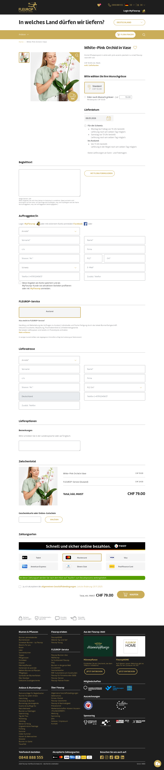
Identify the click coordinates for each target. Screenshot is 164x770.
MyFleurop (55, 658)
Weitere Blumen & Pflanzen (29, 670)
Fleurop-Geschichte (59, 701)
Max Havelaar (24, 678)
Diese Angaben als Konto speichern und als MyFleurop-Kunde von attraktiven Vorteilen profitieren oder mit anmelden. (46, 286)
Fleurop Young (57, 643)
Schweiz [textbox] (25, 267)
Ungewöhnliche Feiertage (28, 726)
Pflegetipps (23, 673)
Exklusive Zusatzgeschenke (29, 681)
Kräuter (22, 663)
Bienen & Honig (25, 724)
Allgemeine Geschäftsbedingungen (64, 693)
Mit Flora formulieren (101, 173)
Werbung (54, 713)
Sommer (22, 731)
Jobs (53, 719)
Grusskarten (56, 668)
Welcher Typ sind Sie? (59, 640)
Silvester (22, 739)
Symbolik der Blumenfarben (29, 676)
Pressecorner (56, 706)
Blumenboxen (24, 640)
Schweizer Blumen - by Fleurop (31, 643)
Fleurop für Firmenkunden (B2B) (63, 675)
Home (21, 42)
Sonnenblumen (25, 653)
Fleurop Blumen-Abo (59, 655)
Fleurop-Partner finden (60, 681)
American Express (34, 566)
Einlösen (54, 519)
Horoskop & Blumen (27, 701)
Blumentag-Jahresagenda (29, 703)
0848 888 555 (31, 757)
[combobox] (49, 231)
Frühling (22, 729)
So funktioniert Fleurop (60, 660)
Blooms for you (25, 645)
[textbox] (49, 231)
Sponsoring (55, 716)
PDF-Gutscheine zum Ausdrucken (64, 673)
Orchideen (23, 660)
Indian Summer (25, 734)
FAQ (53, 663)
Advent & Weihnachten (28, 736)
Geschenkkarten (57, 670)
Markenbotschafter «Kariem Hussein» (65, 708)
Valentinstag (23, 714)
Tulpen (21, 655)
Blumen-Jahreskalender (28, 637)
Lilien (21, 650)
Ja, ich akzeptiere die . (62, 586)
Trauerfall (22, 744)
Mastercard (76, 557)
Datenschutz (56, 696)
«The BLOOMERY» (58, 711)
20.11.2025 (89, 586)
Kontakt (54, 724)
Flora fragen (127, 34)
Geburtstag (23, 698)
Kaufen (134, 594)
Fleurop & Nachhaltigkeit (60, 703)
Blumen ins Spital (25, 741)
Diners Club (76, 566)
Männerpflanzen (25, 665)
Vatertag (22, 721)
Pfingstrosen (24, 658)
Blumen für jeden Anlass (28, 696)
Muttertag (23, 719)
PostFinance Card (121, 566)
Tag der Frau (23, 716)
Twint (31, 557)
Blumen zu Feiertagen (27, 711)
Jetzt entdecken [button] (95, 671)
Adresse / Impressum (59, 721)
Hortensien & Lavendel (27, 668)
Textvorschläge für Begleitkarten (31, 693)
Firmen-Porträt (57, 698)
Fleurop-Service (57, 678)
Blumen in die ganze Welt (61, 665)
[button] (24, 34)
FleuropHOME (56, 637)
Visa (118, 557)
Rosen (21, 648)
